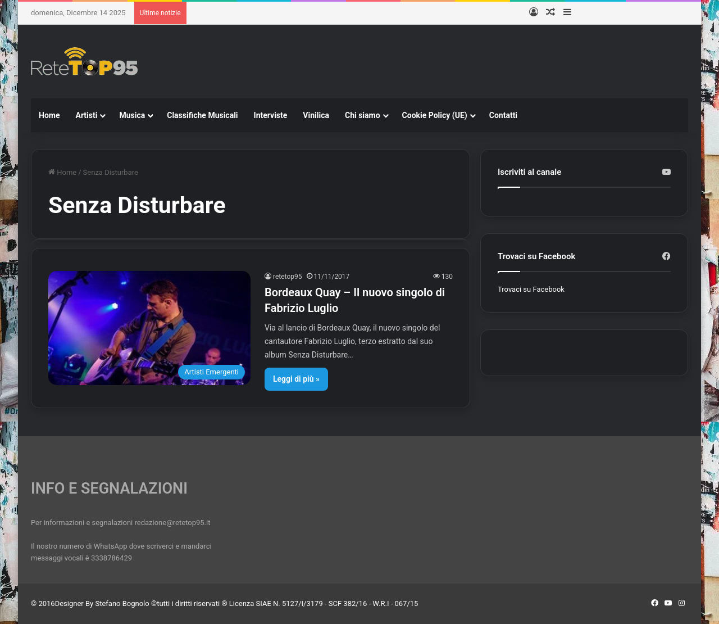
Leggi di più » (296, 378)
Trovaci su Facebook (531, 289)
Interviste (271, 115)
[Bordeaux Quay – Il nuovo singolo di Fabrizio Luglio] (149, 328)
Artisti (86, 115)
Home (49, 115)
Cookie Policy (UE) (434, 115)
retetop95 (287, 277)
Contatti (503, 115)
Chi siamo (362, 115)
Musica (132, 115)
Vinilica (316, 115)
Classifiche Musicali (202, 115)
